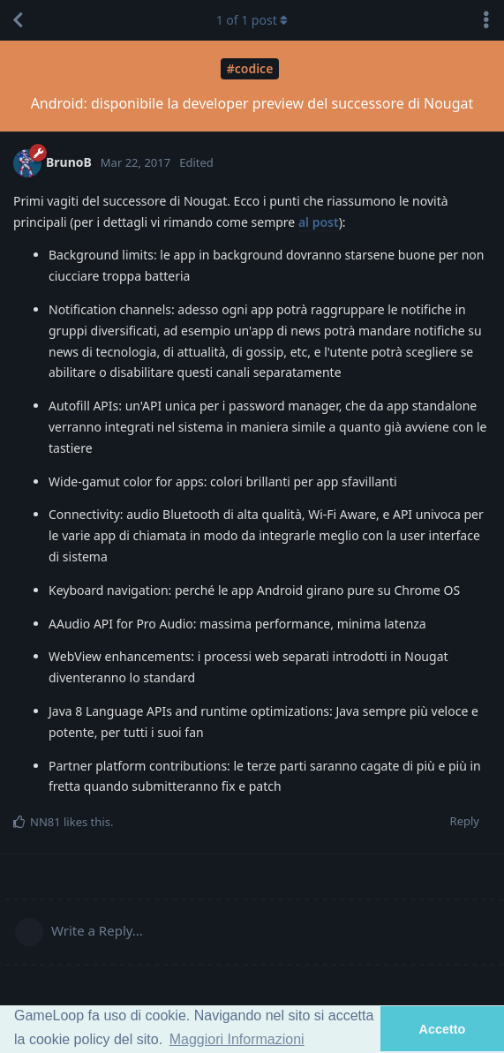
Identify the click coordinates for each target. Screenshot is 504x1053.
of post (252, 19)
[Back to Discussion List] (17, 20)
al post (318, 222)
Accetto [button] (442, 1029)
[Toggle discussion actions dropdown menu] (486, 20)
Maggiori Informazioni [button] (237, 1039)
